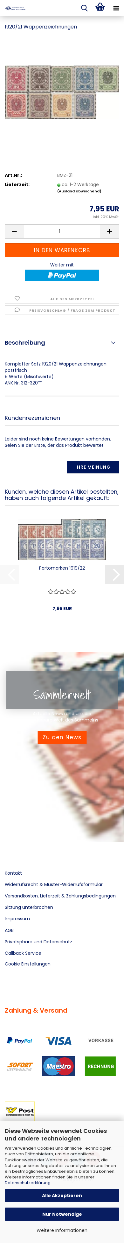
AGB (9, 930)
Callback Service (23, 953)
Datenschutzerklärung (28, 1183)
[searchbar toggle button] (84, 8)
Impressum (17, 918)
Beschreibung (25, 343)
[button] (14, 231)
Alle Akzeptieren (62, 1195)
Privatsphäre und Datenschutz (38, 942)
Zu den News (62, 737)
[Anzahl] (62, 231)
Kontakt (13, 873)
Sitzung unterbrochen (29, 907)
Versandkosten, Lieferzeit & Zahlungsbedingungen (60, 896)
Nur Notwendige (62, 1214)
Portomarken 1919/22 (62, 568)
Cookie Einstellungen (28, 964)
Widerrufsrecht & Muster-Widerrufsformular (54, 884)
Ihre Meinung (93, 467)
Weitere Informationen (62, 1230)
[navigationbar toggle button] (116, 8)
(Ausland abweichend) (79, 191)
